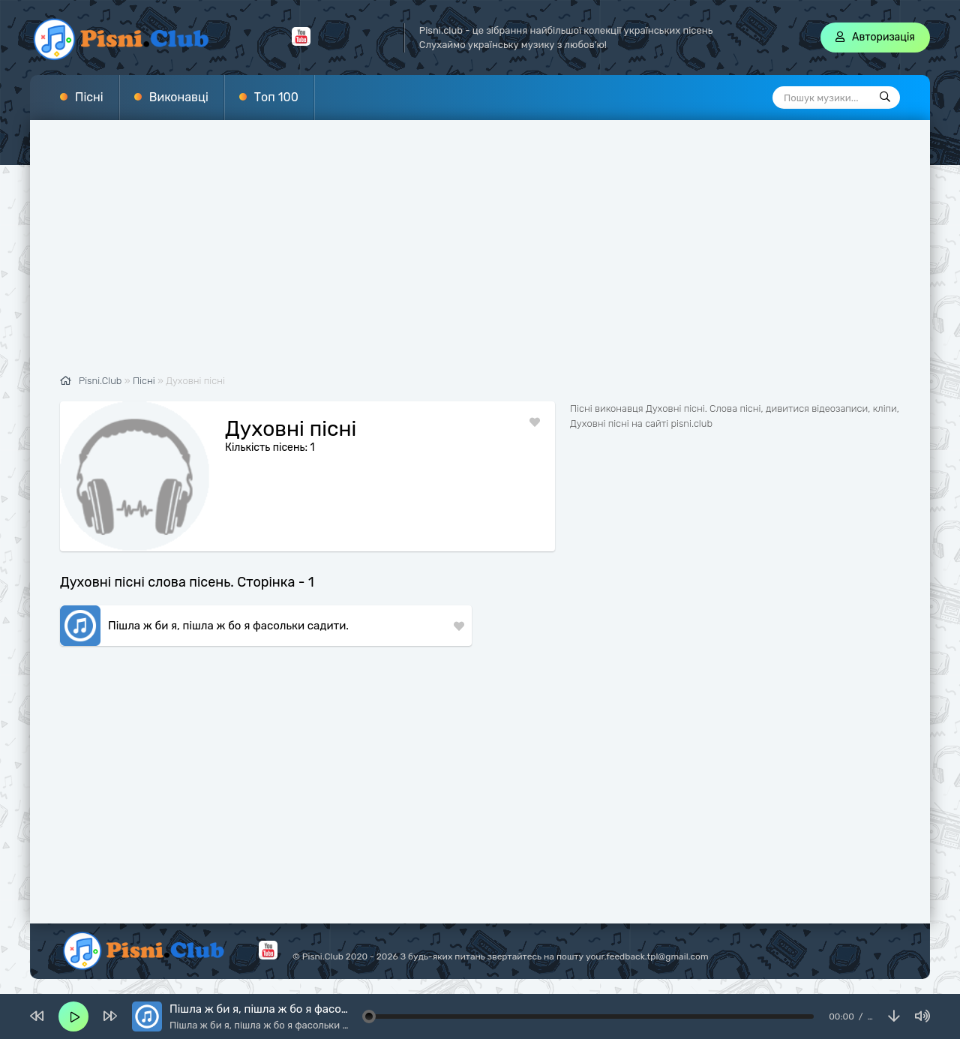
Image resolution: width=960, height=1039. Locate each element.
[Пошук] (885, 98)
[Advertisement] (480, 255)
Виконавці (178, 97)
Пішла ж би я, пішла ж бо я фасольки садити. (228, 625)
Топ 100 (276, 97)
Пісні (89, 97)
